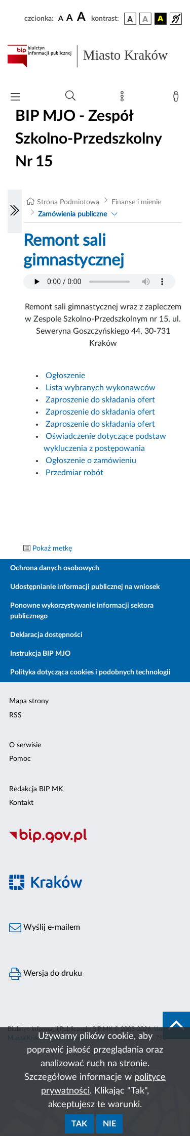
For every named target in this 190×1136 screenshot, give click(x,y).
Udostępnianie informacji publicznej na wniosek (85, 586)
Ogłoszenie (66, 376)
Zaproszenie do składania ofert (100, 400)
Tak (79, 1124)
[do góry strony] (176, 1025)
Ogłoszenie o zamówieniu (91, 461)
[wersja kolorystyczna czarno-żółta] (160, 18)
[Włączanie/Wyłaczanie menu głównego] (15, 98)
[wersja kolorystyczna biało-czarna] (145, 18)
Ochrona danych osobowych (54, 568)
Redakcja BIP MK (36, 789)
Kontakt (21, 802)
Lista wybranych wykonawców (101, 388)
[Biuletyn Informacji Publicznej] (95, 841)
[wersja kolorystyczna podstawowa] (130, 18)
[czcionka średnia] (69, 18)
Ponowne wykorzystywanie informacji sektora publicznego (82, 611)
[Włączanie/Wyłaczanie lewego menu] (15, 211)
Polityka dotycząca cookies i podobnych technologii (90, 672)
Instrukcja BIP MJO (40, 653)
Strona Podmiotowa (68, 202)
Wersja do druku (45, 974)
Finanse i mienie (136, 202)
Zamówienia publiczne (72, 214)
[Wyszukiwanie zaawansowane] (70, 96)
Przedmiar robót (74, 473)
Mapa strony (29, 701)
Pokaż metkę (52, 548)
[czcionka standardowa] (60, 18)
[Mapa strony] (124, 98)
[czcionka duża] (82, 17)
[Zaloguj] (177, 98)
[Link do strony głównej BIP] (95, 56)
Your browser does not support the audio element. (99, 281)
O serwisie (25, 745)
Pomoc (20, 758)
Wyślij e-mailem (44, 928)
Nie (109, 1124)
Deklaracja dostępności (46, 635)
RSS (15, 715)
